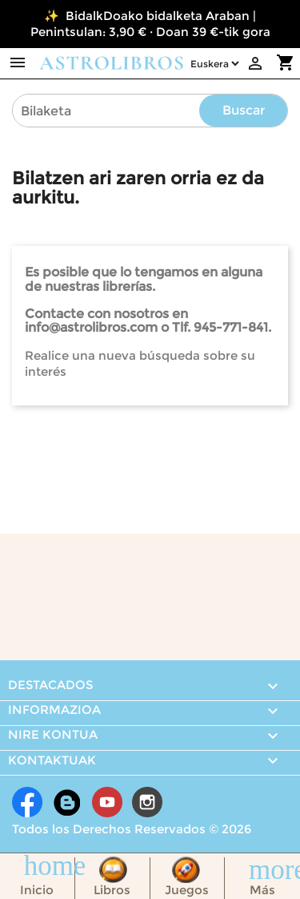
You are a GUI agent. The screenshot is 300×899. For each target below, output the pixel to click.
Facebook (27, 802)
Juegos (187, 889)
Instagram (147, 802)
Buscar (243, 110)
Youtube (107, 802)
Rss (67, 802)
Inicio (37, 889)
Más (262, 889)
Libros (112, 889)
